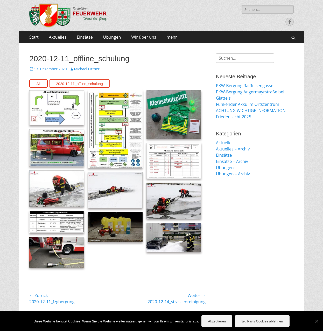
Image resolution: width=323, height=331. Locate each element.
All (39, 84)
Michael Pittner (87, 68)
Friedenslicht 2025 (233, 117)
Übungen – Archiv (233, 174)
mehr (171, 37)
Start (34, 37)
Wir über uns (143, 37)
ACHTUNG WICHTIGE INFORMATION (251, 110)
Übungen (112, 37)
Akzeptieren (217, 321)
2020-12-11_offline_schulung (79, 84)
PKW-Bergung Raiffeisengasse (244, 85)
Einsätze (85, 37)
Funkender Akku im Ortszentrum (247, 104)
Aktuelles (58, 37)
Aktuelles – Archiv (233, 149)
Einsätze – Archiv (232, 161)
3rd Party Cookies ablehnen (262, 321)
